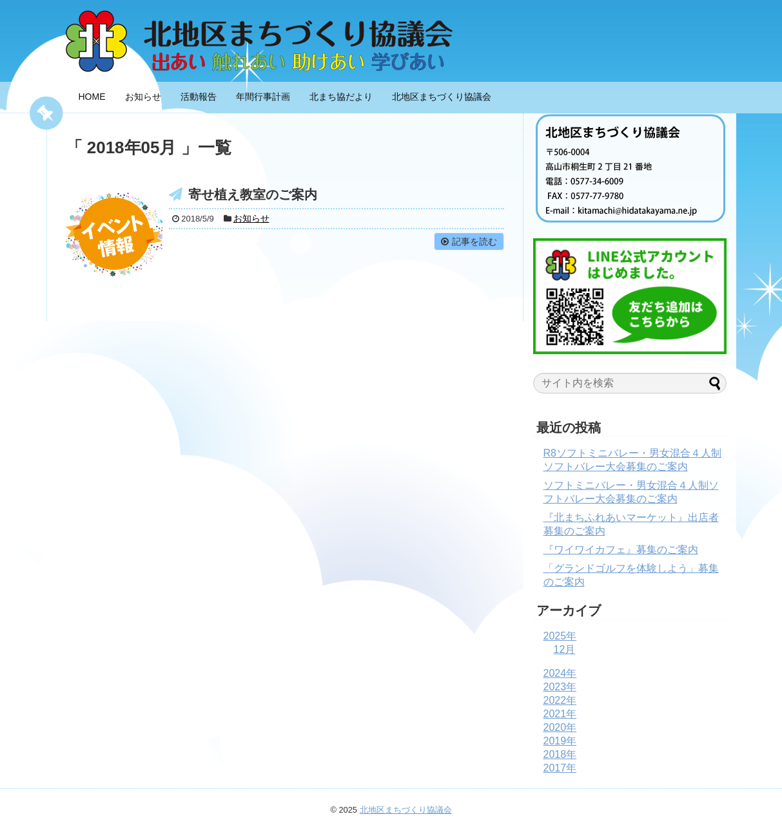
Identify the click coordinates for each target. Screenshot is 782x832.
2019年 (560, 740)
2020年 (560, 727)
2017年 (560, 767)
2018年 (560, 754)
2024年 (560, 673)
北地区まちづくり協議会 (441, 96)
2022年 (560, 700)
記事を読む (474, 241)
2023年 (560, 686)
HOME (92, 96)
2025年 (560, 635)
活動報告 (199, 96)
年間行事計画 (263, 96)
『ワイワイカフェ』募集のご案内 (620, 549)
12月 (565, 649)
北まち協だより (341, 96)
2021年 (560, 713)
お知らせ (143, 96)
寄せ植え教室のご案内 (252, 194)
